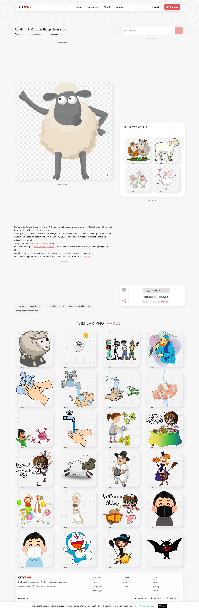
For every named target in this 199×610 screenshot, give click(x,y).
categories (86, 256)
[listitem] (141, 598)
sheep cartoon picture (55, 306)
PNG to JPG (98, 590)
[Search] (179, 30)
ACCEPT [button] (162, 605)
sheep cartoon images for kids (28, 306)
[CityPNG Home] (25, 7)
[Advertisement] (63, 62)
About (107, 7)
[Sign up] (172, 7)
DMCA (155, 590)
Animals (33, 243)
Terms (155, 582)
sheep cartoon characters (79, 306)
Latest (78, 7)
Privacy (156, 586)
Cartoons (45, 243)
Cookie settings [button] (147, 605)
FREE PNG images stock (44, 246)
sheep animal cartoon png (27, 311)
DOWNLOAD (156, 290)
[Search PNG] (148, 30)
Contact (120, 7)
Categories (92, 7)
